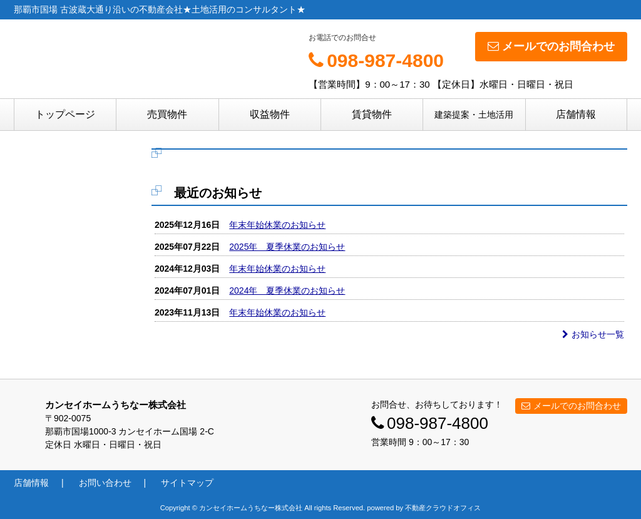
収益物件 (270, 114)
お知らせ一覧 (593, 334)
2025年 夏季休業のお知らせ (287, 247)
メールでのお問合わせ (551, 46)
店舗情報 (576, 114)
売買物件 (167, 114)
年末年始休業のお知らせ (277, 225)
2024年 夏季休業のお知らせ (287, 290)
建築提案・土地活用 (473, 115)
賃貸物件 (372, 114)
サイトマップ (187, 483)
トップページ (65, 114)
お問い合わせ (105, 483)
